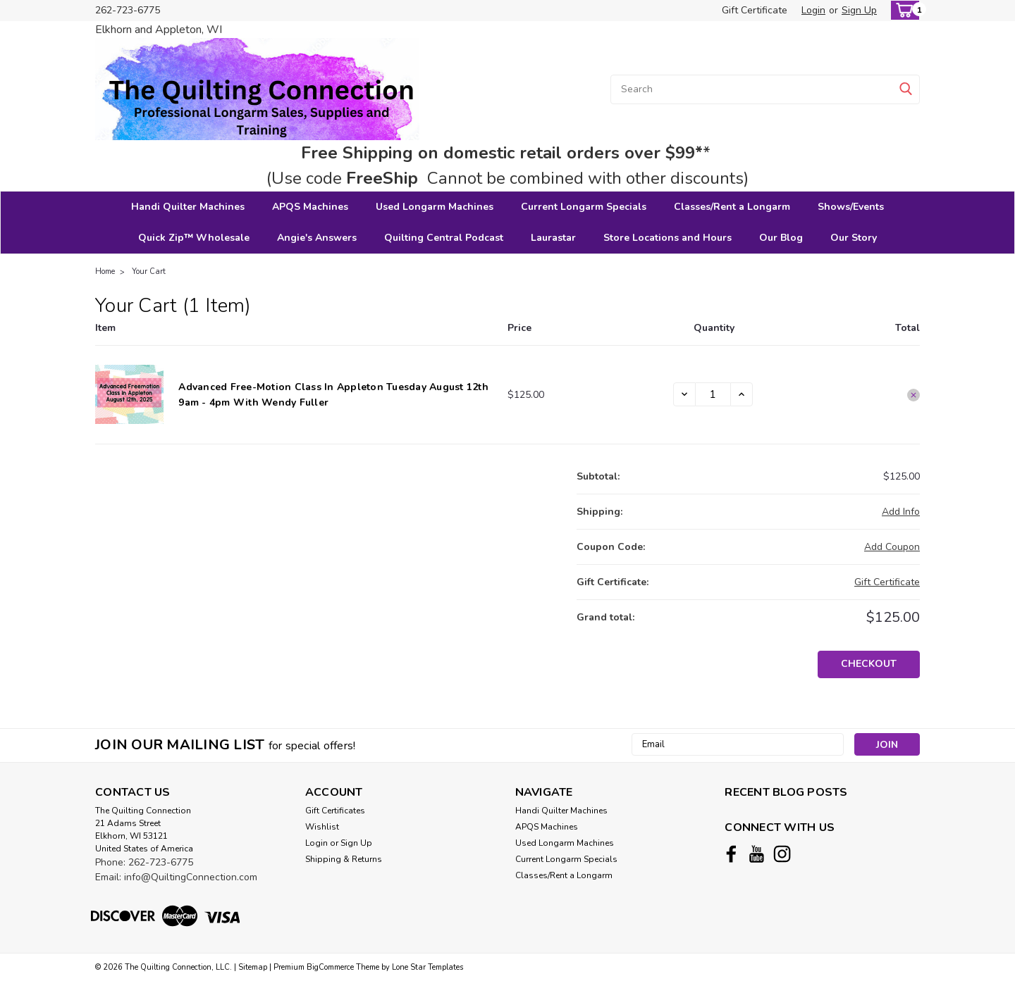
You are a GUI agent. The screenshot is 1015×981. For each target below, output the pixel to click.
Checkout (869, 663)
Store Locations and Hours (667, 237)
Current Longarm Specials (583, 206)
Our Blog (781, 237)
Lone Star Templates (427, 967)
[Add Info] (901, 511)
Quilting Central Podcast (443, 237)
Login (813, 10)
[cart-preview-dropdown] (902, 10)
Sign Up (859, 10)
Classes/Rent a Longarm (732, 206)
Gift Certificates (335, 810)
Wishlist (322, 826)
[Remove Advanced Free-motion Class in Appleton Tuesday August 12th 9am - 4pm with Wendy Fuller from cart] (913, 395)
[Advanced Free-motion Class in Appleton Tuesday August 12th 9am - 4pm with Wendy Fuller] (713, 394)
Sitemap (252, 967)
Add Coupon (892, 547)
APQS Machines (310, 206)
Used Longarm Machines (434, 206)
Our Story (853, 237)
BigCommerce (330, 967)
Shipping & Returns (343, 859)
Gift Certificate (754, 10)
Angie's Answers (317, 237)
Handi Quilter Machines (188, 206)
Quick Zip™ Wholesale (194, 237)
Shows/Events (851, 206)
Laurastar (553, 237)
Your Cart (149, 271)
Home (105, 271)
